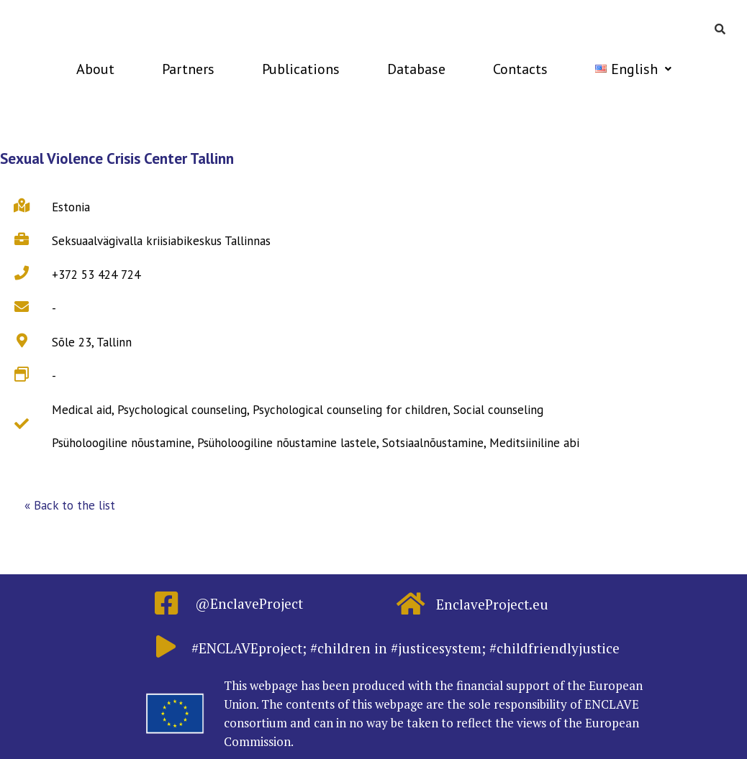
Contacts (520, 69)
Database (416, 69)
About (95, 69)
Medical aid (82, 410)
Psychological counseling (182, 410)
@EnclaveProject (249, 603)
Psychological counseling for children (350, 410)
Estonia (71, 207)
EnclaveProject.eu (492, 604)
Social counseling (498, 410)
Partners (188, 69)
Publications (301, 69)
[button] (69, 506)
